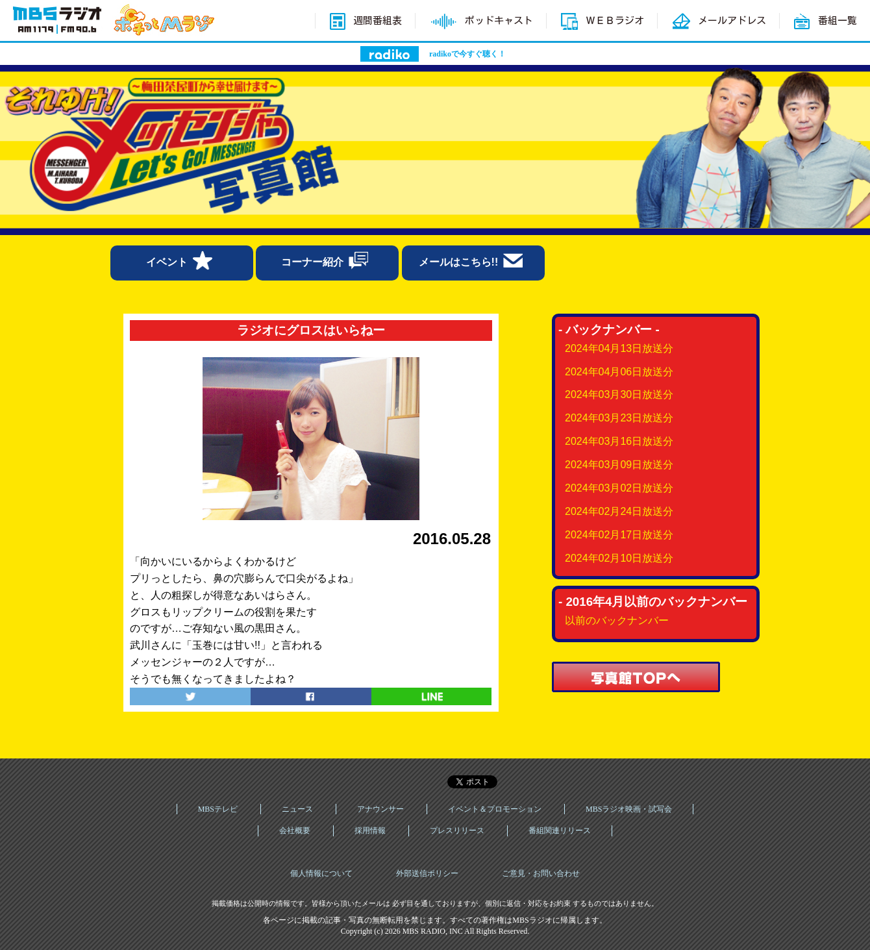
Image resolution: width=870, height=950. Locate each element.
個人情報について (321, 873)
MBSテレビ (218, 809)
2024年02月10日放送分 (619, 558)
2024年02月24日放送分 (619, 511)
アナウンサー (380, 809)
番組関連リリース (559, 830)
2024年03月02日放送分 (619, 488)
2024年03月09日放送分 (619, 464)
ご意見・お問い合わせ (541, 873)
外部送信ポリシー (427, 873)
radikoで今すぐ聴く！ (467, 53)
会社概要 (294, 830)
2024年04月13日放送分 (619, 348)
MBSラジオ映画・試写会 (629, 809)
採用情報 (370, 830)
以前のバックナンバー (617, 620)
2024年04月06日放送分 (619, 371)
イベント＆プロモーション (494, 809)
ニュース (297, 809)
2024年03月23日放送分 (619, 417)
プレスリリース (457, 830)
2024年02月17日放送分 (619, 534)
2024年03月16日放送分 (619, 441)
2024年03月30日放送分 (619, 394)
